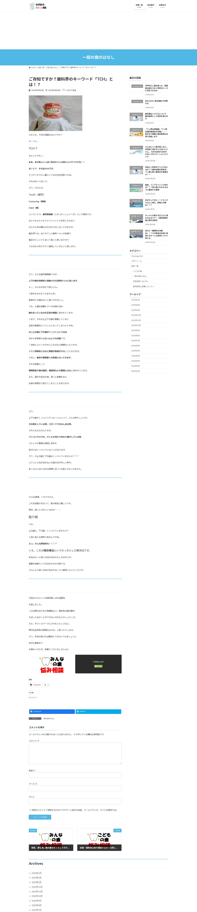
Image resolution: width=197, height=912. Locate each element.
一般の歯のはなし (49, 718)
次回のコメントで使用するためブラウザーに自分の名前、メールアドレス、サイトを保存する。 (75, 814)
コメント (34, 741)
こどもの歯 (137, 271)
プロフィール (136, 261)
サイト (32, 801)
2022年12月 (136, 315)
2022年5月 (135, 351)
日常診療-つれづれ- (140, 281)
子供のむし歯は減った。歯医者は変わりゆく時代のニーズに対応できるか (156, 88)
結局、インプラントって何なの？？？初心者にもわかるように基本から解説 (156, 187)
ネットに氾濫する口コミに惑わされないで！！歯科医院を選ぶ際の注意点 (156, 217)
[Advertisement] (98, 30)
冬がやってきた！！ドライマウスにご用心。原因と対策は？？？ (156, 202)
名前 (32, 774)
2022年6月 (135, 345)
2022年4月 (135, 356)
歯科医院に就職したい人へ (143, 286)
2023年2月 (135, 310)
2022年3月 (135, 361)
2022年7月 (135, 340)
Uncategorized (137, 256)
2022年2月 (135, 366)
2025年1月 (135, 300)
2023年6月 (135, 305)
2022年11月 (136, 320)
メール (33, 787)
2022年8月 (135, 335)
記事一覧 (134, 266)
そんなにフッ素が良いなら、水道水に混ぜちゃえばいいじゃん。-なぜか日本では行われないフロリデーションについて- (156, 152)
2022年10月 (136, 325)
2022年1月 (135, 371)
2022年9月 (135, 330)
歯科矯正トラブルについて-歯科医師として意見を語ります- (156, 116)
